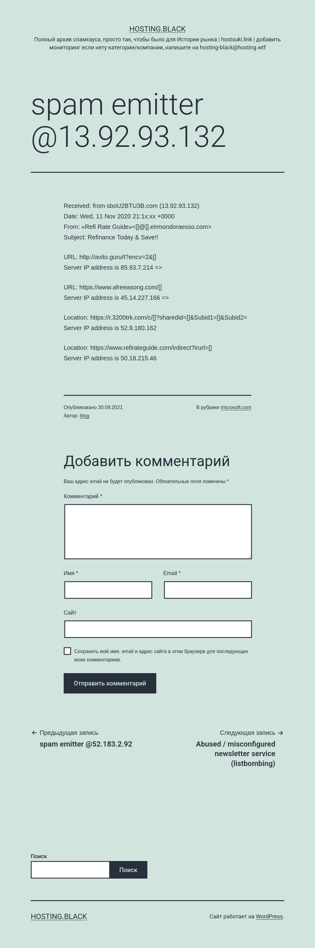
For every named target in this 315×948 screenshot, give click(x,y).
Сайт (70, 613)
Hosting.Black (158, 29)
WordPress (269, 916)
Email (172, 573)
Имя (71, 573)
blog (84, 415)
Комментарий (83, 496)
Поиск (39, 856)
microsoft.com (236, 407)
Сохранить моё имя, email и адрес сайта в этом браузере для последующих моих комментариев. (161, 655)
